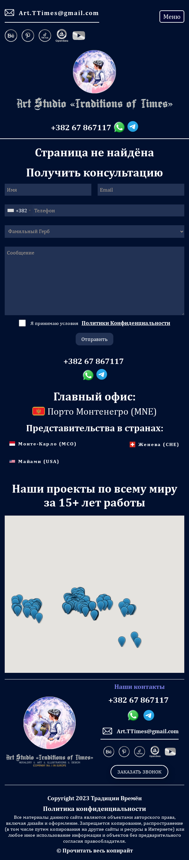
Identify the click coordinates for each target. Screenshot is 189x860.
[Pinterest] (27, 36)
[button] (18, 611)
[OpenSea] (61, 36)
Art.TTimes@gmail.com (52, 12)
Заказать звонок (139, 772)
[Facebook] (78, 36)
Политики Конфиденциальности (126, 323)
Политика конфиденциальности (94, 809)
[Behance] (12, 36)
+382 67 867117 (81, 127)
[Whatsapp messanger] (120, 127)
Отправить (94, 339)
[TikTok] (44, 36)
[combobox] (19, 210)
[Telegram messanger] (132, 127)
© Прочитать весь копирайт (95, 850)
